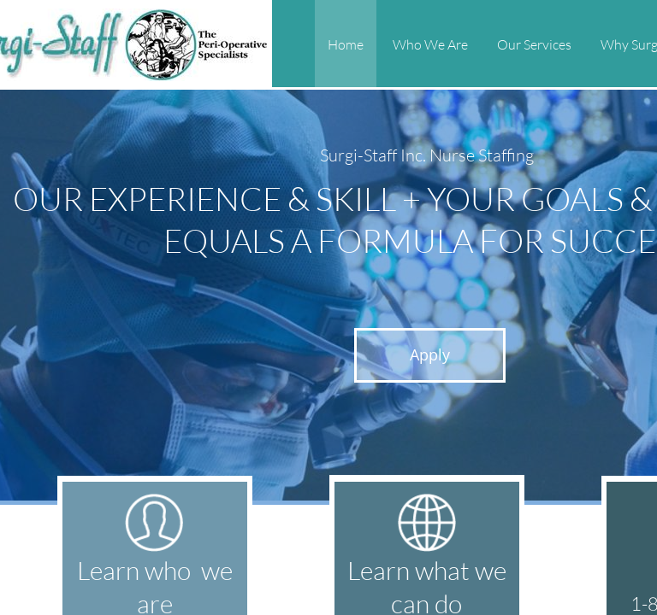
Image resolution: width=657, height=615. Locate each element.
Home (346, 44)
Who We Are (430, 44)
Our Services (534, 44)
